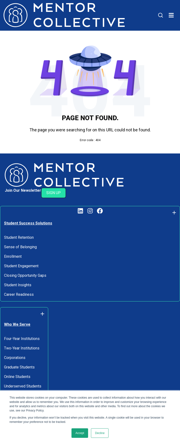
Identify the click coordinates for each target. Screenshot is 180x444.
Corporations (14, 357)
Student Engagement (21, 266)
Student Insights (17, 285)
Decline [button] (99, 433)
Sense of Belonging (20, 247)
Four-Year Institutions (22, 338)
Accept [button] (80, 433)
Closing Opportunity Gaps (25, 275)
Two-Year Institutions (21, 348)
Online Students (17, 376)
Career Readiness (19, 294)
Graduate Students (19, 367)
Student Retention (19, 237)
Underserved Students (22, 386)
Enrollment (13, 256)
